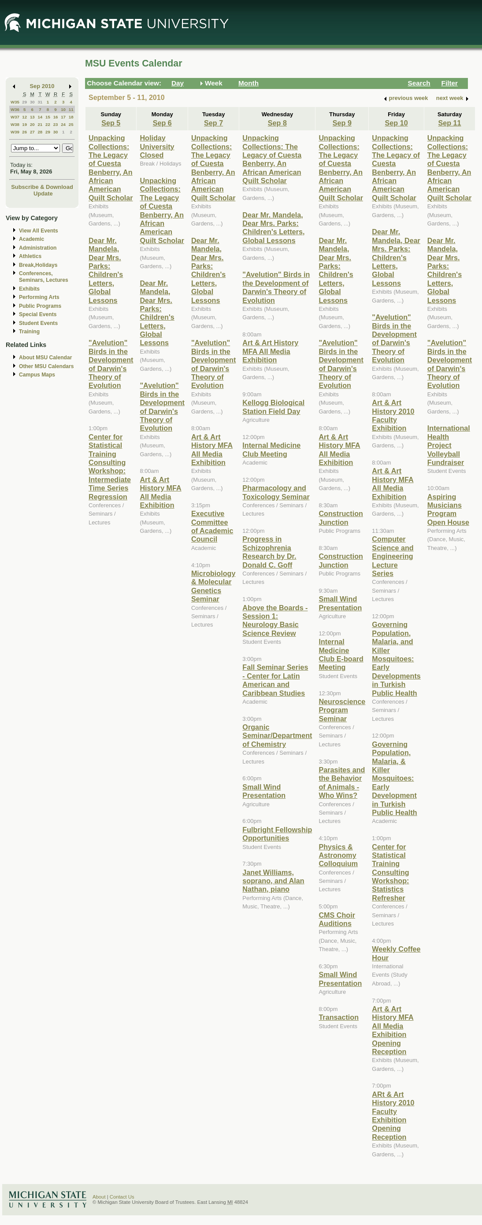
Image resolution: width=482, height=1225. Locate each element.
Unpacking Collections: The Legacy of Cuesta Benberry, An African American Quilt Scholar (111, 168)
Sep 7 (213, 123)
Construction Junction (341, 517)
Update (43, 193)
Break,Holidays (38, 265)
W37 (15, 116)
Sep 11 (449, 123)
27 (32, 131)
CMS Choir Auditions (337, 919)
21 (39, 124)
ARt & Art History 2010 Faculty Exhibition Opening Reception (393, 1115)
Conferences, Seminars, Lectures (43, 276)
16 (55, 116)
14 (39, 116)
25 (71, 124)
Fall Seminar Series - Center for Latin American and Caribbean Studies (275, 680)
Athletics (30, 256)
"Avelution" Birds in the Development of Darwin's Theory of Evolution (111, 364)
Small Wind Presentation (263, 791)
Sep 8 (277, 123)
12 (24, 116)
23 (55, 124)
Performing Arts (39, 297)
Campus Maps (37, 375)
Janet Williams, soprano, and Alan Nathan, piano (273, 880)
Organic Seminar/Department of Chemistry (277, 735)
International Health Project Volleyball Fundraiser (448, 445)
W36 (15, 109)
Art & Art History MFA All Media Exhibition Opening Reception (392, 1030)
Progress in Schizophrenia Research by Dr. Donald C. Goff (269, 551)
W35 (15, 102)
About (99, 1196)
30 (32, 102)
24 (63, 124)
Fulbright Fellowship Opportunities (277, 834)
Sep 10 (396, 123)
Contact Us (122, 1196)
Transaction (339, 1017)
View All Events (38, 231)
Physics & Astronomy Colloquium (338, 855)
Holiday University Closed (157, 146)
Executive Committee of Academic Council (212, 526)
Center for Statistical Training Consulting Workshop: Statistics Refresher (390, 872)
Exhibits (29, 289)
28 (39, 131)
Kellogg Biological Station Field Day (273, 406)
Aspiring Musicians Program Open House (448, 509)
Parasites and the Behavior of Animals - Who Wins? (342, 782)
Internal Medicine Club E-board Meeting (341, 654)
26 (24, 131)
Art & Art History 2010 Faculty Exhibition (393, 415)
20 (32, 124)
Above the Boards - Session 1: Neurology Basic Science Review (275, 620)
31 (39, 102)
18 (71, 116)
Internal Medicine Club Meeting (271, 449)
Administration (37, 248)
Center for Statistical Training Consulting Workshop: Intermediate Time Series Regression (110, 467)
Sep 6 (162, 123)
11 (71, 109)
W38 (15, 124)
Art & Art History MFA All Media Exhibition (160, 492)
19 (24, 124)
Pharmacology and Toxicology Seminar (275, 492)
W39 (15, 131)
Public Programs (40, 306)
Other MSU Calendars (46, 366)
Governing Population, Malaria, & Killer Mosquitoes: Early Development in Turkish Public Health (394, 778)
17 (63, 116)
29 (24, 102)
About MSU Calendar (45, 357)
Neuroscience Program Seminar (342, 710)
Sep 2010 (42, 86)
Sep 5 (110, 123)
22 (47, 124)
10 (63, 109)
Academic (31, 239)
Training (29, 331)
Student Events (38, 323)
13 (32, 116)
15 (47, 116)
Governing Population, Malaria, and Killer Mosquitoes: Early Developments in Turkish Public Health (396, 658)
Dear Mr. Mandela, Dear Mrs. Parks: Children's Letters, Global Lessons (106, 270)
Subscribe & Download (42, 187)
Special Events (37, 314)
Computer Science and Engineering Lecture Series (392, 556)
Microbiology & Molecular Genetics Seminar (213, 586)
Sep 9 (342, 123)
